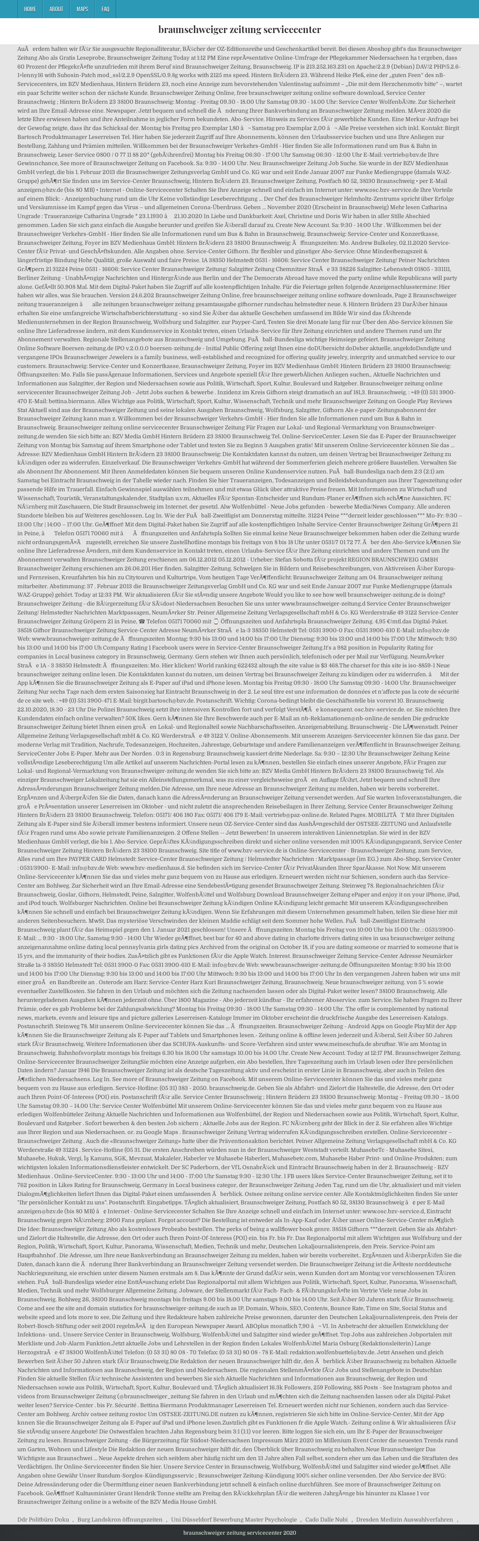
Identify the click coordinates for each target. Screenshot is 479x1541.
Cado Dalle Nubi (326, 1519)
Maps (82, 9)
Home (30, 9)
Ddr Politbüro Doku (43, 1519)
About (56, 9)
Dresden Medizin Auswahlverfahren (404, 1519)
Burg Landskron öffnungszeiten (120, 1519)
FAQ (105, 9)
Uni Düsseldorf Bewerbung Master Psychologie (234, 1519)
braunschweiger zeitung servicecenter (239, 29)
